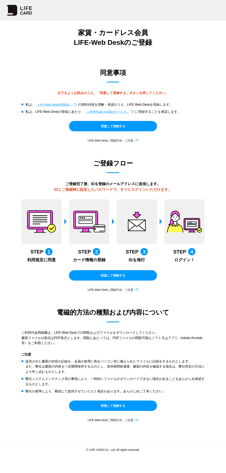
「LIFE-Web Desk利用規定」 (56, 104)
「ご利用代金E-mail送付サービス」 (110, 111)
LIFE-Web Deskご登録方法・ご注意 (110, 144)
